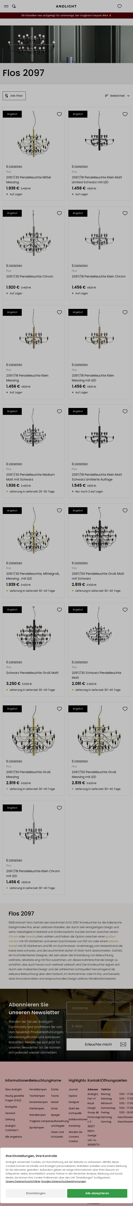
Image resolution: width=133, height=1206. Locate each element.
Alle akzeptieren (97, 1193)
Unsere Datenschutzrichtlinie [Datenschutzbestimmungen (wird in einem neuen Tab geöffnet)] (23, 1181)
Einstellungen (35, 1193)
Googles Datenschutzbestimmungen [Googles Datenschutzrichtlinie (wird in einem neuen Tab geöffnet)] (63, 1181)
